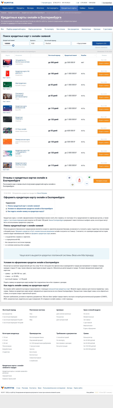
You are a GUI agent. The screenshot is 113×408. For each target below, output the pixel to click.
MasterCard (33, 317)
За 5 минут (87, 320)
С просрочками (35, 346)
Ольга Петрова (42, 193)
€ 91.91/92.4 (66, 3)
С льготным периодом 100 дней (12, 323)
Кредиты (20, 8)
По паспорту (49, 29)
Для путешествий (62, 320)
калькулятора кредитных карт (59, 289)
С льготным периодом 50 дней (12, 320)
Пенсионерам (6, 346)
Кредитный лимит (9, 40)
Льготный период (50, 40)
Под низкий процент (36, 340)
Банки (90, 8)
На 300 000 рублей (90, 349)
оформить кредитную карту (41, 233)
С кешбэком (34, 361)
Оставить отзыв (101, 181)
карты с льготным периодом (14, 220)
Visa (31, 314)
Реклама (25, 388)
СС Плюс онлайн (20, 129)
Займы (82, 8)
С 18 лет (5, 337)
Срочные (97, 29)
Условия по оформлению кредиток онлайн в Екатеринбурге (30, 209)
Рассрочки (60, 317)
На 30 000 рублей (89, 340)
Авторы (69, 388)
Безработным (7, 349)
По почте (86, 314)
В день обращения (90, 328)
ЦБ (77, 3)
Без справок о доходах (63, 343)
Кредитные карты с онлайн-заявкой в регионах (14, 372)
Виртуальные (88, 325)
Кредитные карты (69, 8)
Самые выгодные (35, 358)
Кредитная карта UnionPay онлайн (21, 164)
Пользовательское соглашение (54, 388)
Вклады (30, 8)
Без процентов (73, 29)
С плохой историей (62, 337)
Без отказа (61, 29)
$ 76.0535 (84, 3)
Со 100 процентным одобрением (40, 343)
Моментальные (89, 317)
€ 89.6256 (92, 3)
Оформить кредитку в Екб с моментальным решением (34, 231)
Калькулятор (88, 337)
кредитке (12, 23)
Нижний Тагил (7, 376)
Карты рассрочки (35, 29)
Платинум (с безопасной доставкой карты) (21, 95)
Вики (39, 388)
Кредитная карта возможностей (21, 107)
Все (2, 29)
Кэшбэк (83, 55)
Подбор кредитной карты (16, 29)
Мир (31, 320)
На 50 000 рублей (89, 343)
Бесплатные (86, 29)
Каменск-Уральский (9, 379)
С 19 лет (5, 340)
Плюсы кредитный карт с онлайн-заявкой (24, 206)
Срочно (32, 349)
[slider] (13, 46)
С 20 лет (5, 343)
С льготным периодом (9, 317)
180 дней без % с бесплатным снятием (22, 61)
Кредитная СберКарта (19, 118)
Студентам (6, 352)
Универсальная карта (22, 139)
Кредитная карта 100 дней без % (22, 72)
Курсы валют (8, 8)
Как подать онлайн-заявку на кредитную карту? (26, 211)
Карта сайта (78, 388)
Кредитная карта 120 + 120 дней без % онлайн (22, 152)
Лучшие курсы (46, 3)
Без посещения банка (37, 337)
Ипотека (40, 8)
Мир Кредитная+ (20, 83)
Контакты (32, 388)
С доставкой (108, 29)
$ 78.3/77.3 (56, 3)
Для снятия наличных (63, 314)
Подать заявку (104, 63)
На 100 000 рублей (90, 346)
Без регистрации (61, 346)
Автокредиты (52, 8)
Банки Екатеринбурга (56, 220)
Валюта (32, 40)
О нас (18, 388)
